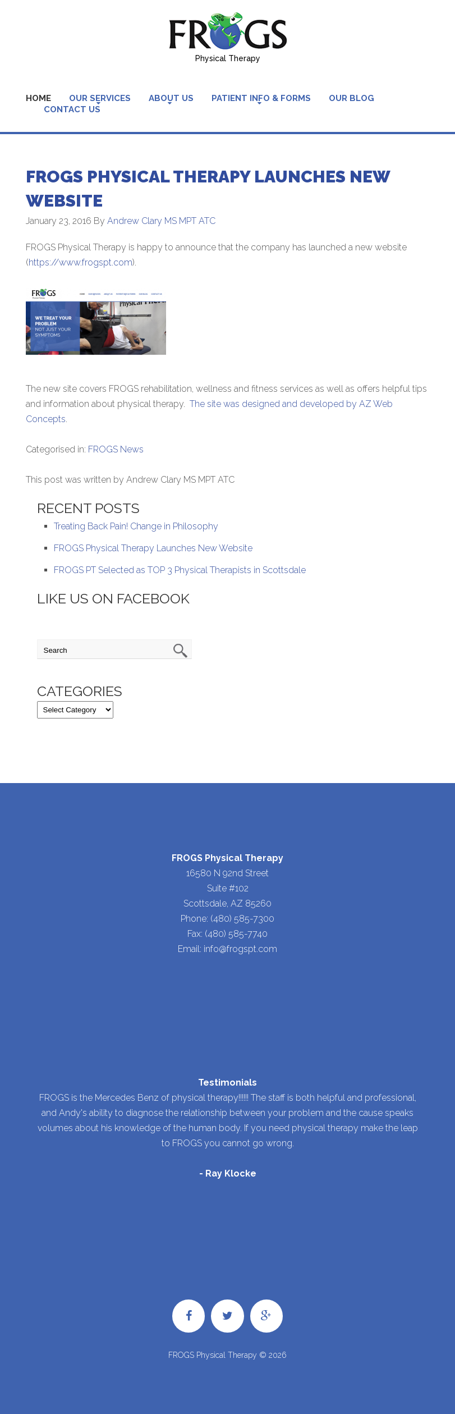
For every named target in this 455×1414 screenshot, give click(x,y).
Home (38, 98)
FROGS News (116, 449)
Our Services (100, 98)
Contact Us (72, 109)
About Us (171, 98)
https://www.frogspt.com (80, 262)
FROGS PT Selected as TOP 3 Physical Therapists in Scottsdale (180, 570)
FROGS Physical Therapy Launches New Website (153, 548)
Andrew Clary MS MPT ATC (161, 221)
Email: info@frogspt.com (227, 949)
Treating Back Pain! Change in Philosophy (136, 526)
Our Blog (351, 98)
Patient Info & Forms (261, 98)
